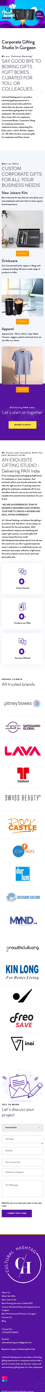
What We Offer (9, 1296)
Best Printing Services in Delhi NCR (17, 1303)
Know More (22, 253)
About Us (6, 1293)
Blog (4, 1321)
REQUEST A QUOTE (22, 425)
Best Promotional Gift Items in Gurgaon (19, 1314)
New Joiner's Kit (9, 1300)
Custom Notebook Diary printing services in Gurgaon (21, 1309)
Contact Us (7, 1318)
